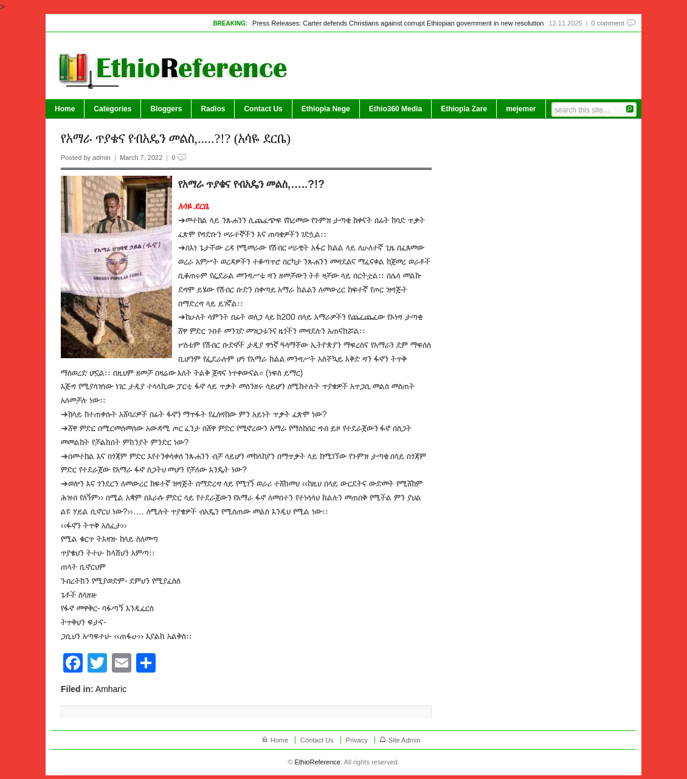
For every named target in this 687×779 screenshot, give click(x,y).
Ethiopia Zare (464, 109)
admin (101, 157)
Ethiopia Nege (326, 109)
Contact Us (263, 109)
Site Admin (404, 740)
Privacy (357, 740)
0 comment (608, 23)
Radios (213, 109)
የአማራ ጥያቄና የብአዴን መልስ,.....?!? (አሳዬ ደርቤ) (176, 138)
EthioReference (317, 762)
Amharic (110, 689)
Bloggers (166, 109)
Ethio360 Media (395, 109)
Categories (112, 109)
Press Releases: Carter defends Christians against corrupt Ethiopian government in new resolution (398, 23)
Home (65, 109)
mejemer (521, 109)
